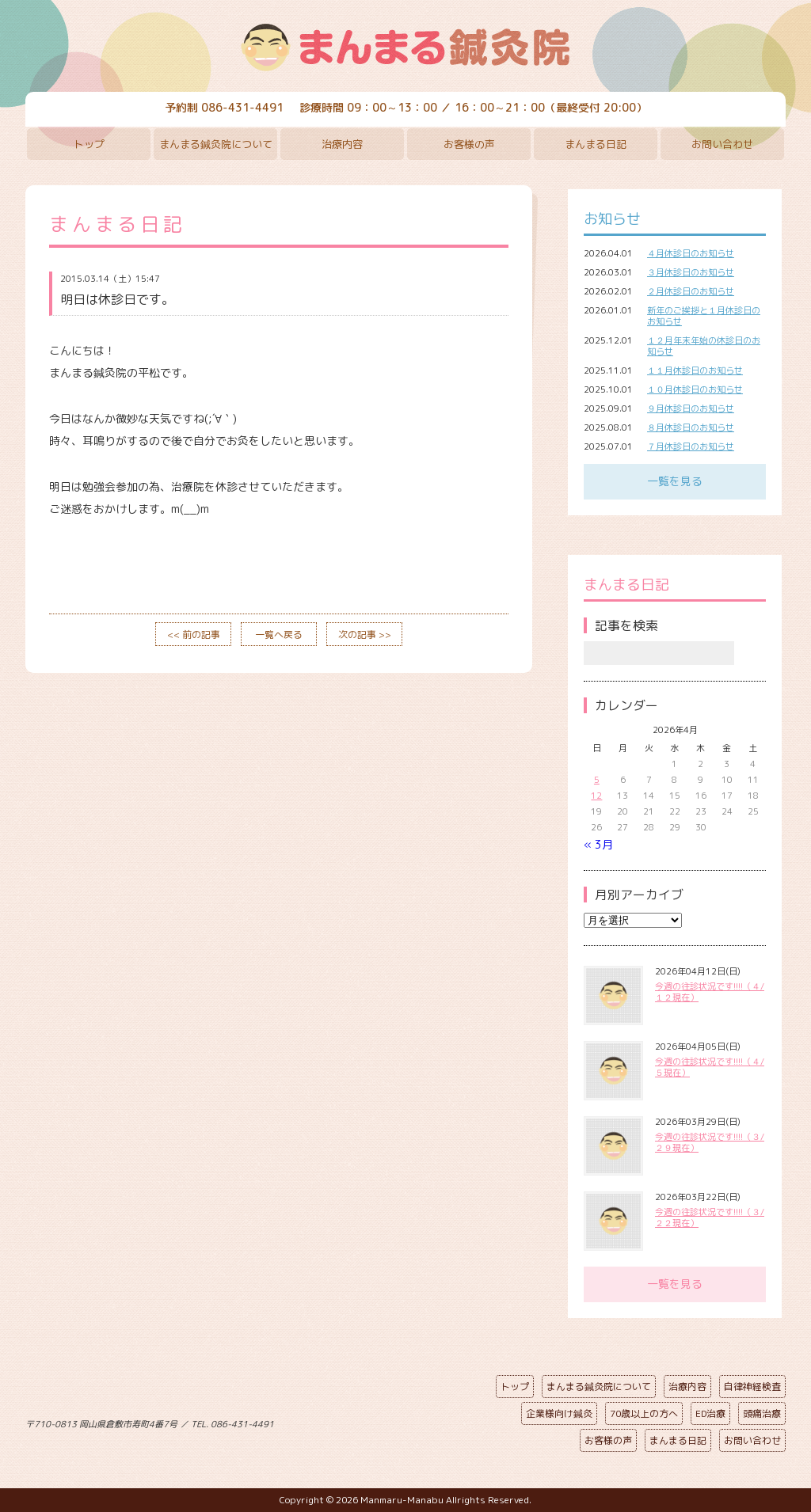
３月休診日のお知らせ (690, 272)
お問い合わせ (722, 144)
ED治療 (710, 1413)
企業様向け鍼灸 (559, 1413)
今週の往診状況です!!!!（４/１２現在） (709, 992)
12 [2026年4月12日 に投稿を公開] (596, 795)
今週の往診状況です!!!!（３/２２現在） (709, 1217)
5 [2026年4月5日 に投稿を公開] (597, 779)
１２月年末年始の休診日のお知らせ (703, 346)
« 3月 (598, 844)
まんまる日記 (595, 144)
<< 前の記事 (193, 634)
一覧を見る (674, 480)
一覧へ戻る (279, 634)
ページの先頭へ (393, 1421)
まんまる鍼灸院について (215, 144)
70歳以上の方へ (644, 1413)
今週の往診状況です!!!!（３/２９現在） (709, 1142)
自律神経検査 (752, 1386)
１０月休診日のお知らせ (695, 389)
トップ (89, 144)
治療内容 (342, 144)
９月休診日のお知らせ (690, 408)
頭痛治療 (762, 1413)
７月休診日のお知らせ (690, 446)
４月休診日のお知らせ (690, 253)
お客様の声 (469, 144)
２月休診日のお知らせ (690, 291)
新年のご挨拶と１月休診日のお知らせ (703, 316)
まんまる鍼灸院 (405, 47)
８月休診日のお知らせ (690, 427)
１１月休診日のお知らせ (695, 370)
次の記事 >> (364, 634)
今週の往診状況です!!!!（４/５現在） (709, 1067)
